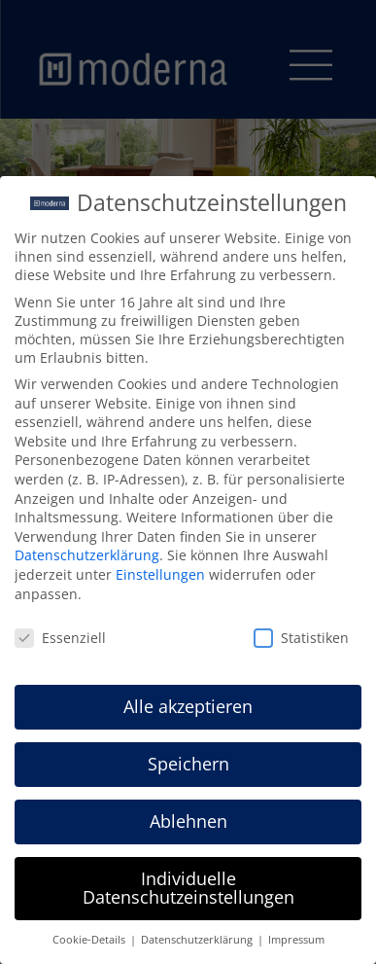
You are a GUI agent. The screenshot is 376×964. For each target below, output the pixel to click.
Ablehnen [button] (188, 816)
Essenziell (60, 634)
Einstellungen (160, 569)
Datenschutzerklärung (87, 551)
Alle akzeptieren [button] (188, 701)
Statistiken (301, 634)
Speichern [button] (188, 758)
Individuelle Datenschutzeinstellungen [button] (188, 883)
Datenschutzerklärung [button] (198, 936)
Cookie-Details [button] (90, 936)
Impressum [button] (296, 936)
